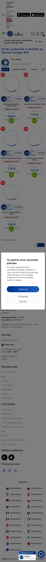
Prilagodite (23, 296)
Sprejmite (23, 289)
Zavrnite (23, 301)
